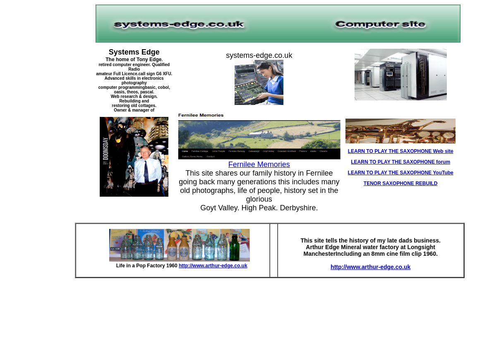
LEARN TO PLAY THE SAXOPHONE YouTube (400, 173)
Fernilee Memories (259, 164)
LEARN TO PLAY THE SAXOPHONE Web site (400, 151)
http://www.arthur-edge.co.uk (213, 266)
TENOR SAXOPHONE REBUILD (401, 183)
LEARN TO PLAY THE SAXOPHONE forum (400, 162)
